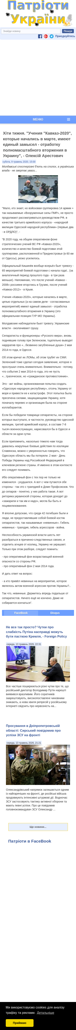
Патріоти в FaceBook (29, 841)
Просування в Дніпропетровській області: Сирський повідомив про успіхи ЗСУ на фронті (33, 730)
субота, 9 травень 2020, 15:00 (19, 161)
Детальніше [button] (45, 1012)
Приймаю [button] (19, 1022)
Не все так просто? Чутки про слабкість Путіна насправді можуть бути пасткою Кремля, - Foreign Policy (36, 631)
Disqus (55, 612)
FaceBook (21, 612)
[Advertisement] (37, 78)
